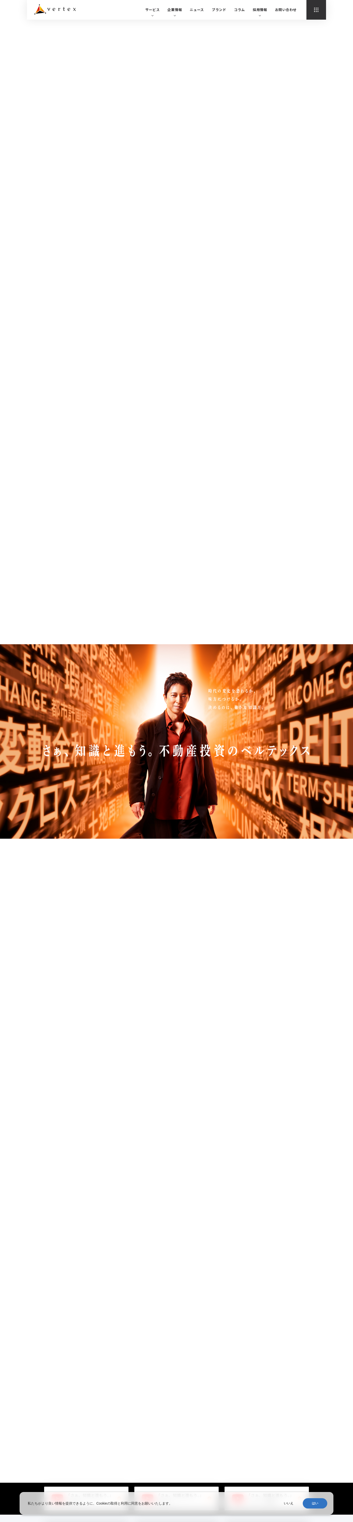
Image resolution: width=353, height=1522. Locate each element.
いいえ (288, 1503)
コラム (239, 9)
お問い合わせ (286, 9)
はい (315, 1503)
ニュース (197, 9)
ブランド (219, 9)
